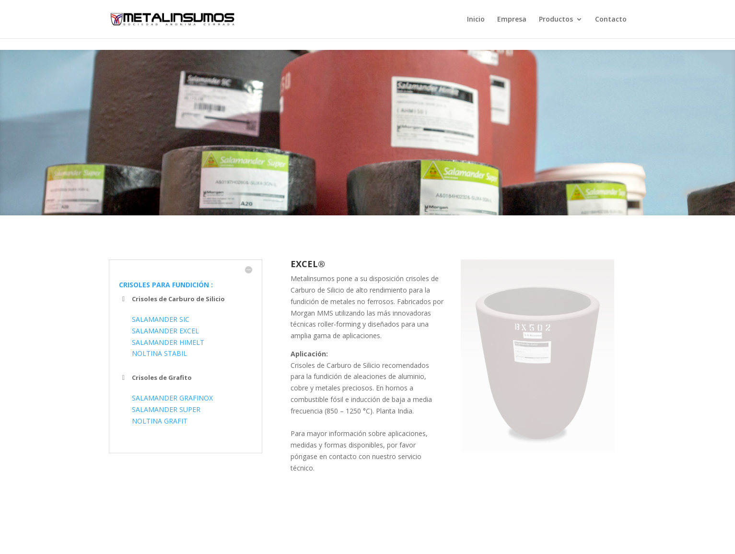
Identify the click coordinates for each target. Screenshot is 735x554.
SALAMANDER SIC (160, 319)
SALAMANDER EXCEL (165, 330)
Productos (556, 20)
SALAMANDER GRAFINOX (172, 397)
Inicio (476, 20)
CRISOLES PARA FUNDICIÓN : (166, 284)
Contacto (611, 20)
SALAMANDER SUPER (166, 409)
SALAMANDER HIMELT (168, 342)
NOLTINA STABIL (159, 353)
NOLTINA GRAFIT (159, 420)
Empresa (511, 20)
